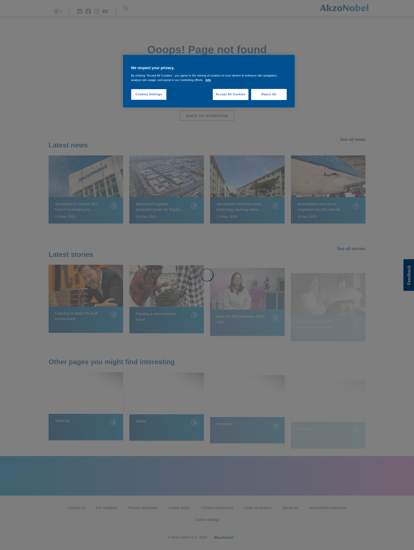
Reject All (268, 94)
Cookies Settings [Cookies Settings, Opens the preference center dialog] (148, 94)
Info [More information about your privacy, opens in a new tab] (208, 80)
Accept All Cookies (231, 94)
